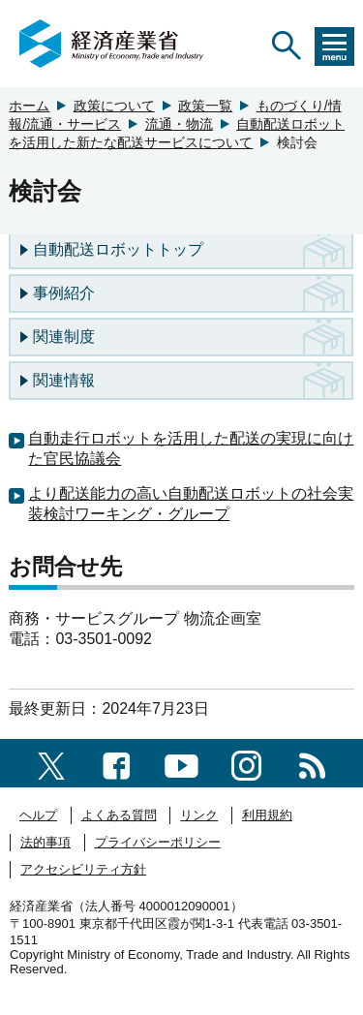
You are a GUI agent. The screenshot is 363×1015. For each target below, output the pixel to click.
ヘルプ (38, 815)
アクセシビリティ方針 (83, 869)
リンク (199, 815)
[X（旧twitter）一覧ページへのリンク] (51, 763)
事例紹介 (64, 293)
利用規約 (267, 815)
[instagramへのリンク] (246, 763)
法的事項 (45, 842)
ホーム (29, 105)
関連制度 (64, 336)
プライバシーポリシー (158, 842)
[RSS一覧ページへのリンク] (312, 763)
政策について (114, 105)
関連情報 (64, 380)
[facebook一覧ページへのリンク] (117, 763)
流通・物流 (179, 124)
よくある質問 (119, 815)
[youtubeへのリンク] (181, 763)
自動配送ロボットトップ (118, 249)
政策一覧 (205, 105)
